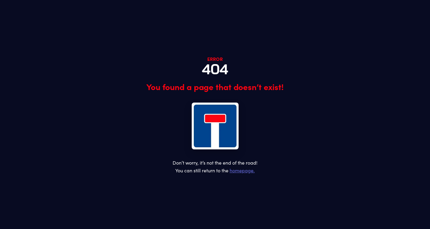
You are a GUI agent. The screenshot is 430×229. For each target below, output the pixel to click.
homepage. (242, 170)
